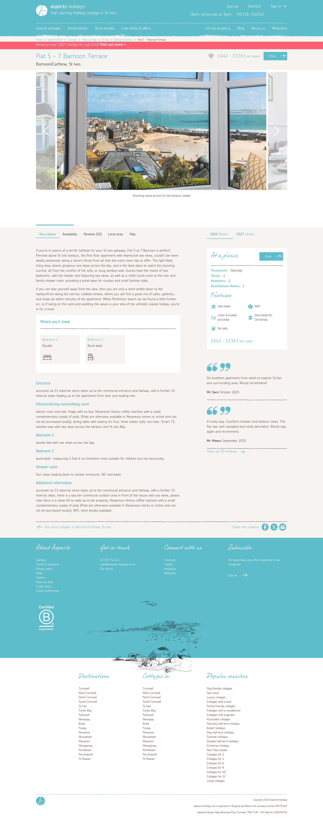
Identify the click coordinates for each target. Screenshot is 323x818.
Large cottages (216, 780)
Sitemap (41, 560)
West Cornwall (89, 40)
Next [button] (276, 130)
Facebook (270, 14)
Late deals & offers (136, 28)
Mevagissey (86, 745)
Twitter (277, 14)
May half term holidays (220, 732)
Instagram (283, 14)
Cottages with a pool (219, 701)
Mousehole (85, 737)
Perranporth (86, 754)
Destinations (78, 28)
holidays (67, 6)
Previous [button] (46, 130)
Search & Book (55, 40)
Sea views (213, 693)
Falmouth (84, 715)
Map (132, 234)
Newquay (84, 719)
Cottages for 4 (215, 759)
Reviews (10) (93, 234)
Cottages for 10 (216, 772)
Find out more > (113, 45)
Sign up (232, 6)
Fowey (82, 728)
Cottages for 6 (215, 763)
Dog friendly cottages (219, 688)
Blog (240, 28)
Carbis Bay (85, 710)
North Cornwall (88, 697)
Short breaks (105, 28)
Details (219, 234)
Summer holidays (217, 737)
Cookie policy (43, 586)
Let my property (217, 28)
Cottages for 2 (215, 754)
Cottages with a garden (221, 715)
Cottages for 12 (216, 776)
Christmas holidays (218, 745)
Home (39, 40)
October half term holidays (222, 741)
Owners (40, 577)
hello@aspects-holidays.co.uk (117, 564)
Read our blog (44, 582)
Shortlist (254, 6)
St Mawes (85, 759)
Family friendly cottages (221, 706)
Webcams (279, 28)
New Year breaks (217, 750)
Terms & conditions (47, 564)
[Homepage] (42, 10)
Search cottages (48, 28)
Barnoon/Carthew (123, 40)
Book (272, 56)
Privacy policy (44, 568)
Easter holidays (216, 728)
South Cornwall (88, 701)
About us (258, 28)
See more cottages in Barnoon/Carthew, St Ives (77, 527)
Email (282, 527)
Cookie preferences (47, 590)
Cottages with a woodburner (224, 710)
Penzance (84, 732)
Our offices (106, 568)
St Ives (105, 40)
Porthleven (85, 750)
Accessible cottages (218, 719)
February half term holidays (223, 723)
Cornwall (72, 40)
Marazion (84, 741)
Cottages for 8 (215, 767)
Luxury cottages (216, 697)
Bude (82, 723)
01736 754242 (109, 560)
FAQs (39, 573)
